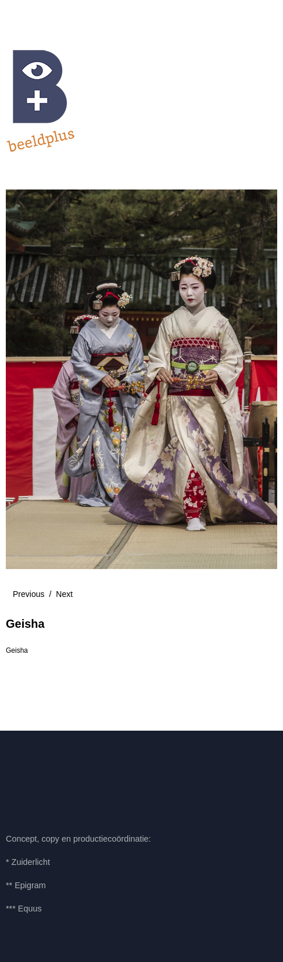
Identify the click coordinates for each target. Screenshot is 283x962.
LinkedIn (83, 780)
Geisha (17, 650)
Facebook (20, 780)
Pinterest (51, 780)
